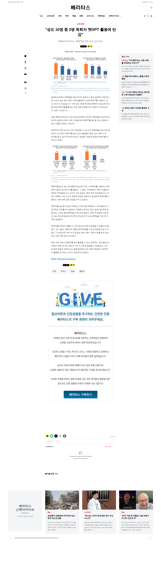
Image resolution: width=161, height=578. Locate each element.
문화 (81, 16)
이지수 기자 (69, 52)
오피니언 (90, 16)
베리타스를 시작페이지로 (15, 2)
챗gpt (73, 271)
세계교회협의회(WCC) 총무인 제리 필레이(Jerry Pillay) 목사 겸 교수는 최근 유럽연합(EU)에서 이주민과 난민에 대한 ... (135, 100)
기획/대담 (101, 16)
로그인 (151, 2)
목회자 (63, 271)
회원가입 (145, 2)
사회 (59, 16)
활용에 (81, 271)
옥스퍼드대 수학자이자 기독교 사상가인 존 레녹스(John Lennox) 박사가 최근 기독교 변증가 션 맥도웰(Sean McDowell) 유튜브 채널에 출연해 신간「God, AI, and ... (135, 526)
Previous (10, 538)
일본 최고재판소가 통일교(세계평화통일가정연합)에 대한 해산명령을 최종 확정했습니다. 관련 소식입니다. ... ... (136, 84)
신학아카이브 (113, 16)
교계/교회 (50, 16)
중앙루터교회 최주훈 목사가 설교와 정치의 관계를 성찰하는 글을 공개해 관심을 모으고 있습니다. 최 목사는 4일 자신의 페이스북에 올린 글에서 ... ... (98, 526)
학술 (74, 16)
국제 (67, 16)
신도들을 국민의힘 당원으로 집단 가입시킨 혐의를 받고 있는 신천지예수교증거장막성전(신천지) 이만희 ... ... (136, 116)
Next (150, 538)
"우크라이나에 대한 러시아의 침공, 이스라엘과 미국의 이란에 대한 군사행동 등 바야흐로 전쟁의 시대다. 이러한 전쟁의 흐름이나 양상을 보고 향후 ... (62, 526)
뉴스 (41, 16)
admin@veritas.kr (68, 259)
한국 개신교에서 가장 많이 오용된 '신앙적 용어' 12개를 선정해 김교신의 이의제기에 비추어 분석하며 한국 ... (136, 68)
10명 (54, 271)
